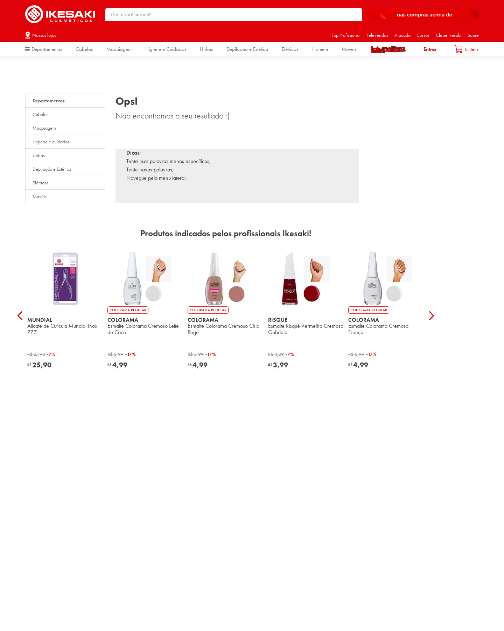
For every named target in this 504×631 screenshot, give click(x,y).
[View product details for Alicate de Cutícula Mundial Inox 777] (65, 315)
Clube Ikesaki (448, 35)
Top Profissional (346, 35)
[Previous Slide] (20, 316)
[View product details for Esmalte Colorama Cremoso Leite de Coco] (145, 315)
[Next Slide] (431, 316)
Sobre (473, 35)
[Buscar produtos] (353, 14)
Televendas (377, 35)
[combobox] (233, 14)
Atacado (402, 35)
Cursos (422, 35)
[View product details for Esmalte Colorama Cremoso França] (386, 315)
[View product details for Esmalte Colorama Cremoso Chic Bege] (226, 315)
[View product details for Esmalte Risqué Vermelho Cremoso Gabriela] (306, 315)
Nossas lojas (44, 35)
